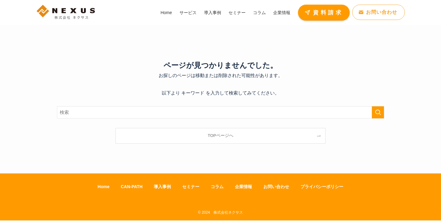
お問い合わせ (276, 186)
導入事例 (162, 186)
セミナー (190, 186)
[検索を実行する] (378, 112)
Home (104, 186)
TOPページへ (220, 135)
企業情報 (243, 186)
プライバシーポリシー (321, 186)
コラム (217, 186)
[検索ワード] (220, 112)
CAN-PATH (131, 186)
